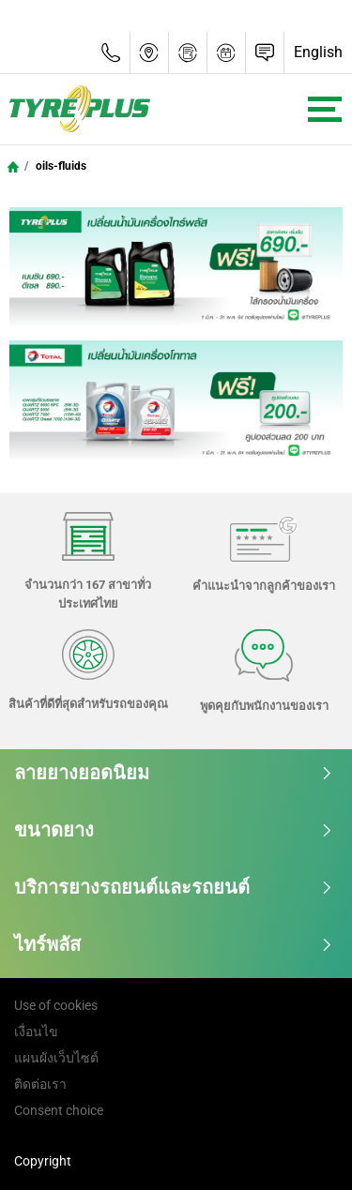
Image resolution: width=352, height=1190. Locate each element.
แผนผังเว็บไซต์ (56, 1057)
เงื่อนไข (36, 1031)
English (318, 52)
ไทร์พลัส (173, 944)
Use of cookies (56, 1005)
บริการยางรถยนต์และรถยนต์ (173, 887)
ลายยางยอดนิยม (173, 772)
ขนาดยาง (173, 830)
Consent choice (58, 1110)
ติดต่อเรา (40, 1084)
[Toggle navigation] (325, 109)
